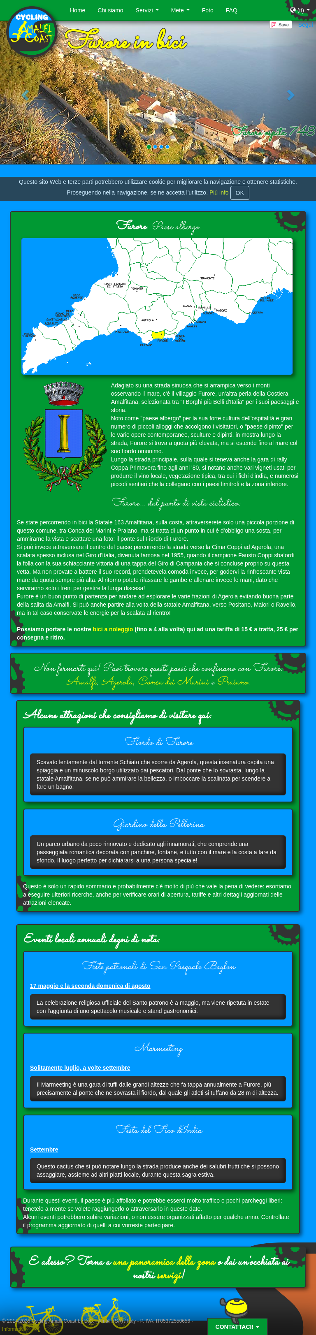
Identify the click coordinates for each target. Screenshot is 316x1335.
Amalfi (81, 682)
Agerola (117, 682)
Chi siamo (110, 10)
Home (77, 10)
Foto (208, 10)
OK (240, 193)
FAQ (231, 10)
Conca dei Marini (173, 682)
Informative (14, 1329)
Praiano (232, 682)
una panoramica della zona (163, 1262)
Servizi (149, 12)
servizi (169, 1276)
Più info (219, 192)
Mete (182, 12)
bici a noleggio (113, 629)
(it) (301, 12)
